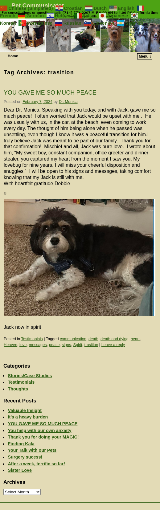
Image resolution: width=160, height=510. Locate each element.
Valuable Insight (25, 410)
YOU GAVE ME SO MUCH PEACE (50, 92)
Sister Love (20, 470)
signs (66, 344)
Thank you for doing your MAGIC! (43, 437)
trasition (91, 344)
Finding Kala (21, 443)
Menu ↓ (145, 56)
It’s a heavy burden (28, 416)
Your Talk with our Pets (32, 450)
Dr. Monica (68, 101)
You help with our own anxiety (39, 430)
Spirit (77, 344)
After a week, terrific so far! (36, 463)
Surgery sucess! (25, 457)
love (23, 344)
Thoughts (18, 388)
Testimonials (32, 339)
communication (73, 339)
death (93, 339)
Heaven (10, 344)
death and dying (115, 339)
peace (54, 344)
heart (135, 339)
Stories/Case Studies (30, 375)
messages (38, 344)
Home (13, 56)
